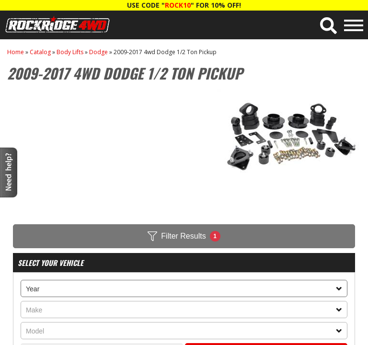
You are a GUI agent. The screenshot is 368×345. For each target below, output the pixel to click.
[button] (328, 25)
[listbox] (184, 288)
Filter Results (184, 236)
